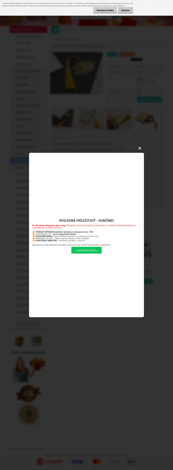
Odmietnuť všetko (104, 10)
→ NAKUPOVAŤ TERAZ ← (86, 250)
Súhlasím (125, 10)
